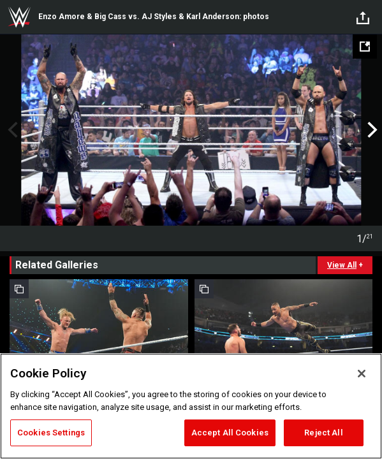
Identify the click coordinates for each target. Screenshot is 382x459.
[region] (191, 406)
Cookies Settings (51, 432)
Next (371, 130)
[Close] (362, 374)
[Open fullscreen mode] (365, 46)
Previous (11, 130)
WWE (19, 17)
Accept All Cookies (229, 432)
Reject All (323, 432)
